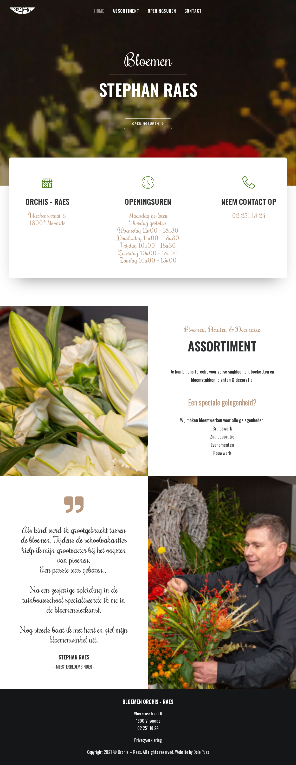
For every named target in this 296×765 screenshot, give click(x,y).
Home (99, 11)
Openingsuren (162, 11)
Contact (193, 11)
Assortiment (126, 11)
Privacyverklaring (148, 740)
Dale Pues (201, 752)
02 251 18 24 (248, 215)
